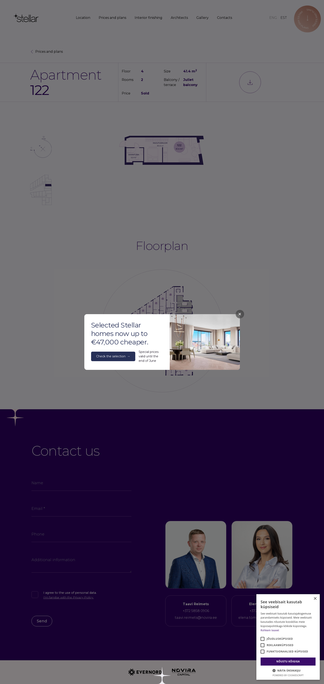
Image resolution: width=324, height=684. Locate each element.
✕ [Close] (240, 314)
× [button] (315, 598)
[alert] (288, 637)
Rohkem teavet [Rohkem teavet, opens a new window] (270, 630)
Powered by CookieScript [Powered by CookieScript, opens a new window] (288, 675)
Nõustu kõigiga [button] (288, 661)
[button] (288, 670)
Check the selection (113, 356)
